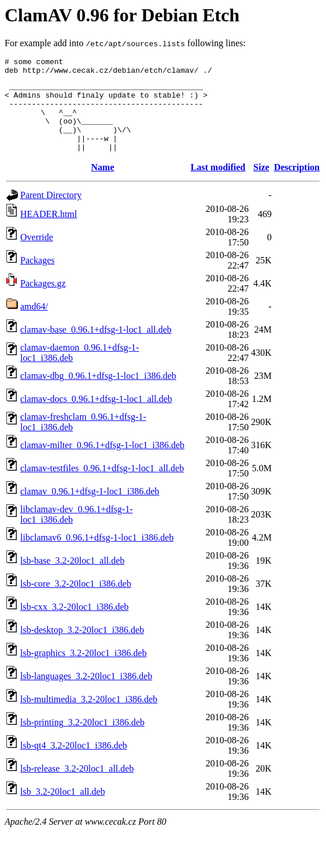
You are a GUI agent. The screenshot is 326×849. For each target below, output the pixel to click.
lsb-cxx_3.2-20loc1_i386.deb (74, 624)
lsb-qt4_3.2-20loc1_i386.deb (73, 763)
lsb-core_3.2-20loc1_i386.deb (75, 601)
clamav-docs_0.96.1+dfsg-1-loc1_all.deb (96, 416)
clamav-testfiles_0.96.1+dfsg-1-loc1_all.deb (102, 485)
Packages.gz (43, 301)
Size (261, 184)
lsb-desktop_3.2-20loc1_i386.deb (82, 647)
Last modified (218, 184)
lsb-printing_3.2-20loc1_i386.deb (82, 739)
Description (297, 184)
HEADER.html (48, 231)
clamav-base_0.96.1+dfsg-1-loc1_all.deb (96, 347)
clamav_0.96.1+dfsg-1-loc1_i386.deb (90, 508)
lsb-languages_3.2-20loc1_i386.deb (86, 693)
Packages (37, 277)
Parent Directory (51, 212)
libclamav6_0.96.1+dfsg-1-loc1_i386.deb (96, 555)
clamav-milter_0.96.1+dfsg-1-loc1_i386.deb (102, 462)
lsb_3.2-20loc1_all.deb (62, 809)
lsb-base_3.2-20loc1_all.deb (72, 578)
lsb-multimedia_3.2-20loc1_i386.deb (88, 716)
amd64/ (34, 324)
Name (102, 184)
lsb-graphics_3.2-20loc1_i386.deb (83, 670)
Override (36, 254)
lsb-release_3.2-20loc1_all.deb (77, 786)
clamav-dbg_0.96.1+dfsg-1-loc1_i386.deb (98, 393)
